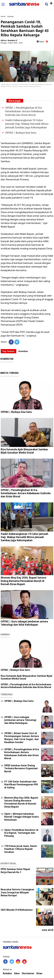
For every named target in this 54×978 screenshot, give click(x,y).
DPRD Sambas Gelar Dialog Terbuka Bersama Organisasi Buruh (21, 768)
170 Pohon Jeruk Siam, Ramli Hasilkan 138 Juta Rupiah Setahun (20, 849)
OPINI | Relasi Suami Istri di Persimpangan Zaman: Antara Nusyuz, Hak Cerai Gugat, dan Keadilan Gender (21, 738)
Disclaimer (28, 973)
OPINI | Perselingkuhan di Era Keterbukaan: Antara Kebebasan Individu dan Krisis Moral (24, 111)
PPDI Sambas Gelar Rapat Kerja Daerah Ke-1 (15, 870)
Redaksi (7, 973)
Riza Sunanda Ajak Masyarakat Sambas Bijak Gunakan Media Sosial (24, 451)
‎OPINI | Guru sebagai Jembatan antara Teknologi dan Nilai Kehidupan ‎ (24, 623)
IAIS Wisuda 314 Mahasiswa (17, 909)
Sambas (10, 16)
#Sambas (23, 351)
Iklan (39, 973)
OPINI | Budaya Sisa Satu (20, 132)
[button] (51, 2)
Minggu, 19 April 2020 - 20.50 (11, 43)
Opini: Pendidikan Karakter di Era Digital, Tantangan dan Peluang (21, 833)
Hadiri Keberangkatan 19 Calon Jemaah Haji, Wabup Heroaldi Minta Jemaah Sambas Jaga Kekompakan (26, 123)
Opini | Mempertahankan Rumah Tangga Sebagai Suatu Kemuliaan (21, 816)
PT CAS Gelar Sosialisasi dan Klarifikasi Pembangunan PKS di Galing (21, 784)
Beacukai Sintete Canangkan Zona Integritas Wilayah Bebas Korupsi (17, 892)
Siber (17, 973)
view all (47, 930)
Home (3, 16)
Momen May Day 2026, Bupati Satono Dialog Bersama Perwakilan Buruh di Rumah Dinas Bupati (23, 581)
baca (40, 41)
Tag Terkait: (8, 351)
